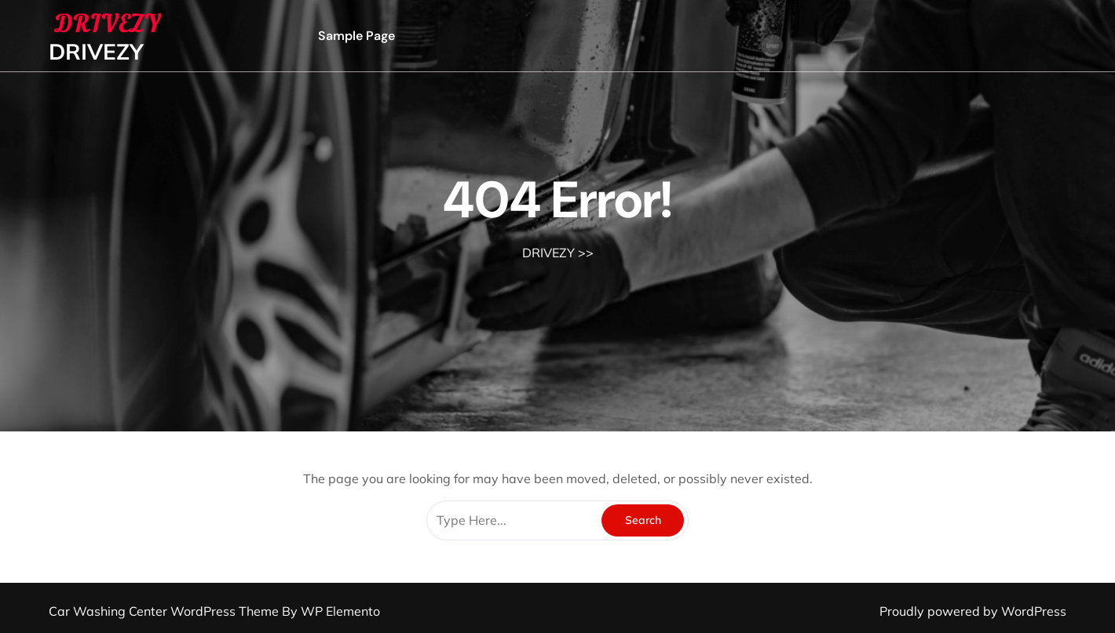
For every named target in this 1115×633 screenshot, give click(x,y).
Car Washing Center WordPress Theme (165, 611)
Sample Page (356, 35)
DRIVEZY (96, 51)
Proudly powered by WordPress (972, 611)
